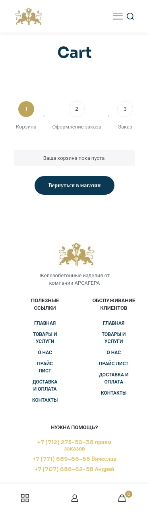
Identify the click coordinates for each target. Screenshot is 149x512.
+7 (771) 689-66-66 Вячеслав (74, 458)
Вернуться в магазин (74, 185)
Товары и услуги (45, 338)
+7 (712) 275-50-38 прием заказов (74, 445)
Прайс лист (45, 367)
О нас (45, 352)
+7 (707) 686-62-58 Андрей (74, 469)
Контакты (45, 400)
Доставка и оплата (45, 385)
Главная (45, 323)
